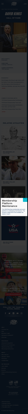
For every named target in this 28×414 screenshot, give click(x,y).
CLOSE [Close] (25, 199)
